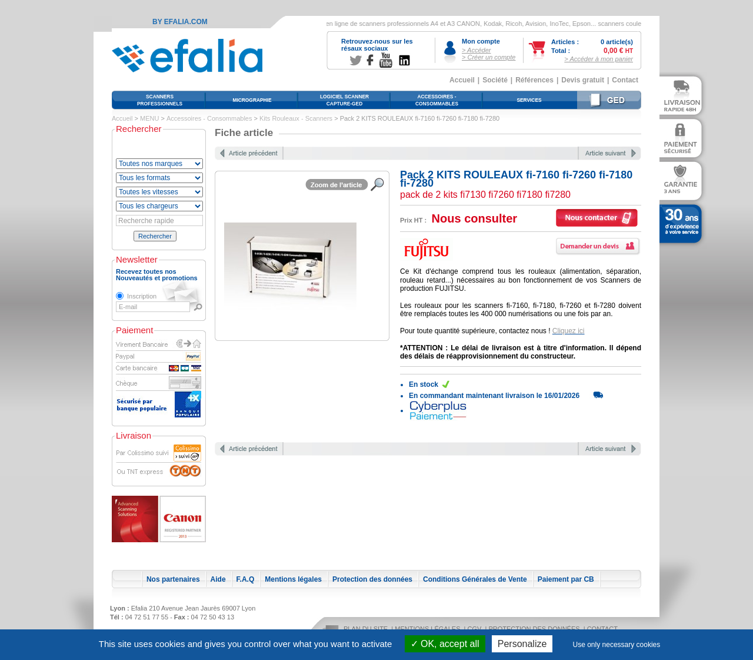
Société (495, 80)
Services (529, 100)
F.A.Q (245, 579)
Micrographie (251, 100)
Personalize (522, 644)
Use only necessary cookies (617, 645)
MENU (149, 118)
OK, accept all (445, 644)
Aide (218, 579)
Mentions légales (293, 579)
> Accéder (476, 50)
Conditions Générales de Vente (475, 579)
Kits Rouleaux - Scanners (295, 118)
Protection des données (372, 579)
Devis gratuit (582, 80)
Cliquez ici (568, 331)
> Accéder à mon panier (598, 58)
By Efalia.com (180, 22)
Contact (625, 80)
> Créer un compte (488, 57)
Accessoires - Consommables (209, 118)
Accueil (462, 80)
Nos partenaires (173, 579)
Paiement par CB (566, 579)
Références (534, 80)
